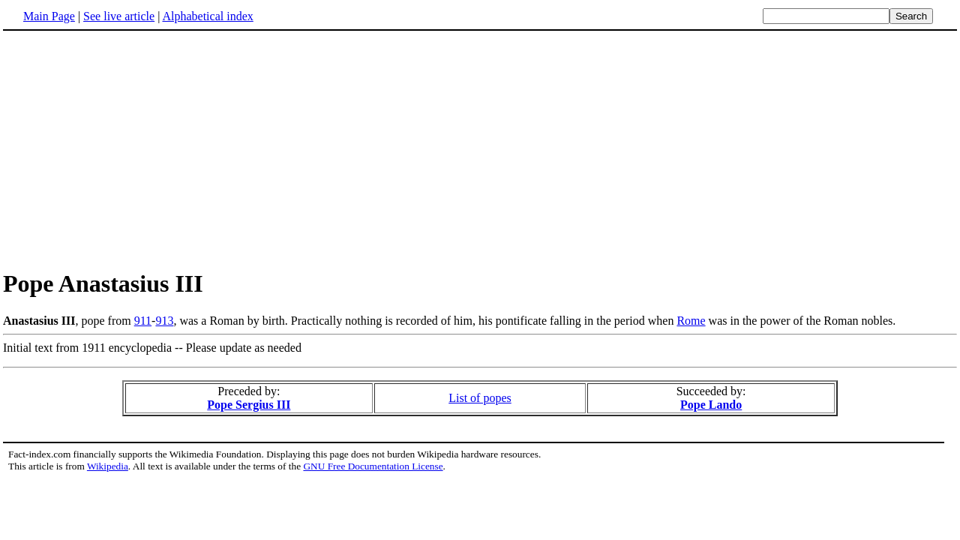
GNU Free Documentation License (372, 466)
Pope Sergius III (248, 404)
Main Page (49, 16)
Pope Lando (711, 404)
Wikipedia (107, 466)
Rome (690, 320)
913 (164, 320)
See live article (118, 16)
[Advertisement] (480, 149)
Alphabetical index (207, 16)
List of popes (480, 398)
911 (143, 320)
